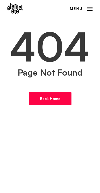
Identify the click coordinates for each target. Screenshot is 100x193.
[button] (81, 8)
